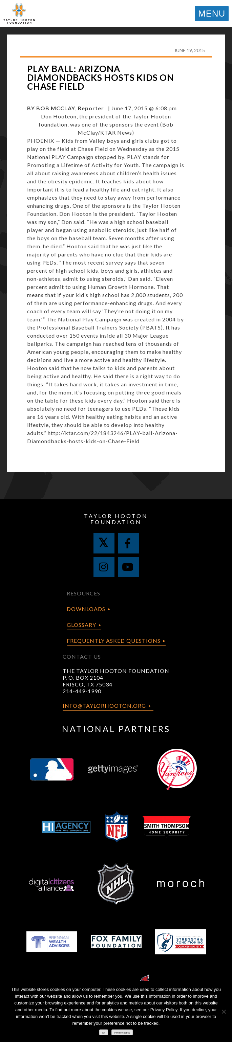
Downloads (86, 609)
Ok (103, 1032)
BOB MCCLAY (55, 108)
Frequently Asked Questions (114, 640)
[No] (223, 1011)
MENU (211, 13)
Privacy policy (122, 1032)
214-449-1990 (82, 691)
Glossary (81, 624)
